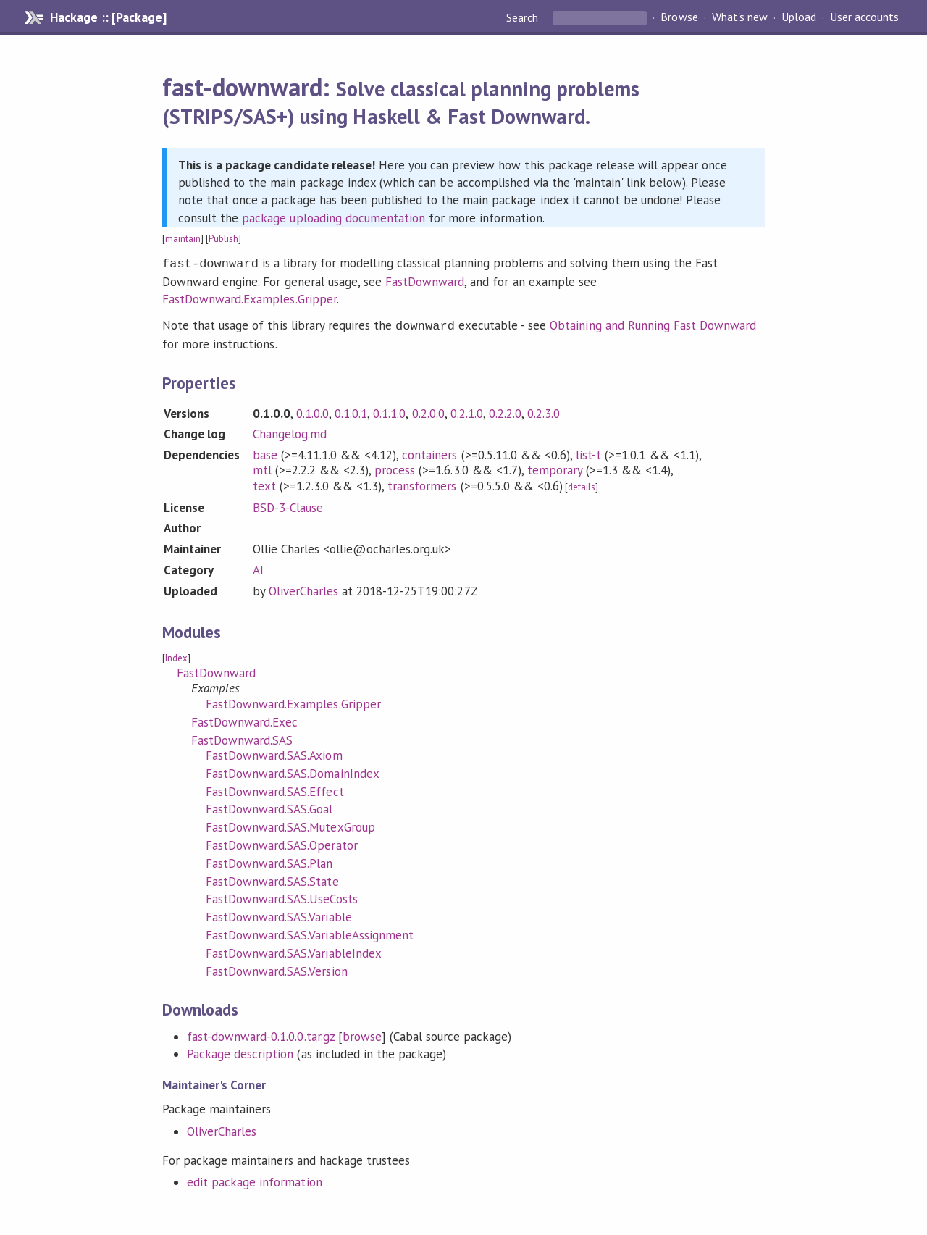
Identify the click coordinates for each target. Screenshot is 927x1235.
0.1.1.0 (389, 411)
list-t (588, 452)
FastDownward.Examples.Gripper (249, 298)
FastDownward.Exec (244, 719)
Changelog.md (290, 431)
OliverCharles (303, 588)
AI (258, 567)
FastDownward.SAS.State (272, 879)
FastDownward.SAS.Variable (279, 914)
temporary (554, 467)
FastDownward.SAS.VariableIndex (294, 950)
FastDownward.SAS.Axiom (274, 753)
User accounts (864, 17)
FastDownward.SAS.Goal (269, 806)
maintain (183, 239)
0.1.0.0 (312, 411)
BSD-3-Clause (288, 505)
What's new (740, 17)
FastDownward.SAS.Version (277, 968)
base (265, 452)
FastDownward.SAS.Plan (269, 860)
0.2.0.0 (428, 411)
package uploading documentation (333, 218)
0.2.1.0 (466, 411)
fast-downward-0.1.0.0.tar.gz (261, 1034)
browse (362, 1034)
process (394, 467)
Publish (223, 239)
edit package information (254, 1179)
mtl (262, 467)
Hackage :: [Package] (108, 17)
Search (523, 17)
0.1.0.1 (351, 411)
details (581, 484)
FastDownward (424, 280)
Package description (240, 1051)
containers (429, 452)
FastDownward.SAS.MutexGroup (290, 824)
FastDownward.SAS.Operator (282, 842)
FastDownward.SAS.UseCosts (282, 896)
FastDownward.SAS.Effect (275, 789)
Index (176, 655)
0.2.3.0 (543, 411)
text (264, 483)
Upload (798, 17)
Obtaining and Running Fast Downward (653, 324)
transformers (421, 483)
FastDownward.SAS (242, 737)
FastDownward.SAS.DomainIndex (292, 771)
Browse (678, 17)
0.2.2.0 (505, 411)
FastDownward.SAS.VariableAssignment (310, 932)
